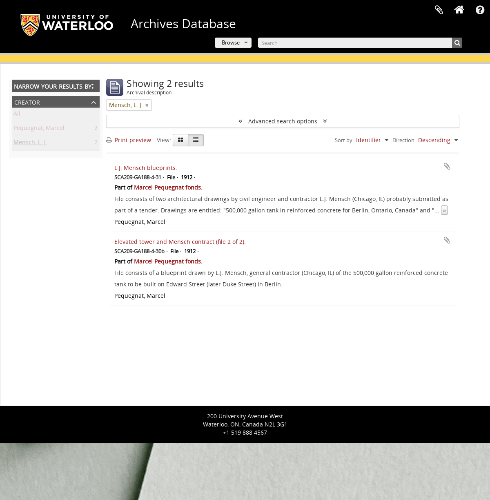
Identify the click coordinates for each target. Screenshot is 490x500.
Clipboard (439, 10)
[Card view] (180, 140)
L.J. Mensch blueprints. (145, 168)
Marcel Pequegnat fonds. (168, 187)
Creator (27, 101)
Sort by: (344, 140)
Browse (231, 42)
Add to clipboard (447, 166)
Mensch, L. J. (30, 143)
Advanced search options (283, 121)
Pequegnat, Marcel (39, 129)
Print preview (128, 140)
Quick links (480, 10)
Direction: (404, 140)
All (16, 115)
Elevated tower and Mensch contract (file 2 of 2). (180, 242)
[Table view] (196, 140)
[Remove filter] (147, 105)
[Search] (360, 43)
